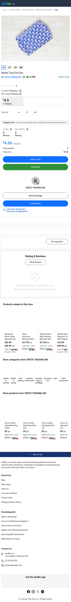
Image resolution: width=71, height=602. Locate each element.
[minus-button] (19, 112)
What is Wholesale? (9, 517)
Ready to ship (64, 77)
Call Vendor (35, 203)
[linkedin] (43, 592)
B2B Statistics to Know (10, 539)
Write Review (35, 262)
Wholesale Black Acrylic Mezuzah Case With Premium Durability (10, 339)
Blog (3, 480)
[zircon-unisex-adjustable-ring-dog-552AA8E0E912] (30, 409)
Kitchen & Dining (27, 10)
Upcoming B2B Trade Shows (12, 534)
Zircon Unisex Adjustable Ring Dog (29, 425)
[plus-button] (35, 112)
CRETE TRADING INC (12, 77)
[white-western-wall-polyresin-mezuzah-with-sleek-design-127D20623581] (46, 320)
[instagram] (33, 592)
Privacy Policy (6, 498)
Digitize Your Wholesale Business (14, 530)
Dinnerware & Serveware (43, 10)
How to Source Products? (11, 526)
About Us (5, 489)
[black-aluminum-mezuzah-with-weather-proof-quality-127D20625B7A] (28, 320)
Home (5, 10)
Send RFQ (35, 167)
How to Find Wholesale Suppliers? (15, 521)
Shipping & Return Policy (11, 502)
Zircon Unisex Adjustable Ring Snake (11, 425)
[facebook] (29, 592)
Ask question (57, 241)
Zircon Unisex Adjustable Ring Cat (48, 425)
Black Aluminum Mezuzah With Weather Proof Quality (28, 339)
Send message (35, 195)
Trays (56, 10)
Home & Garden (14, 10)
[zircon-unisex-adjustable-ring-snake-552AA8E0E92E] (11, 409)
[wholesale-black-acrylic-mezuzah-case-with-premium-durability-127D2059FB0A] (11, 320)
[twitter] (38, 592)
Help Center (6, 484)
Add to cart (35, 159)
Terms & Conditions (9, 493)
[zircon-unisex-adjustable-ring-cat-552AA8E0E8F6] (48, 409)
